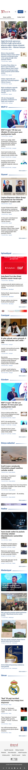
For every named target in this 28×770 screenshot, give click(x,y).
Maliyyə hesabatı (19, 750)
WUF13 (4, 107)
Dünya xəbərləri (8, 443)
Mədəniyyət (6, 570)
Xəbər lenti (21, 17)
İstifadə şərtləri (6, 755)
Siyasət (4, 174)
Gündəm (5, 380)
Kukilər (24, 755)
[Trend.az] (5, 11)
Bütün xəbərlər (22, 170)
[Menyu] (25, 11)
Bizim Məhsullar (12, 752)
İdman (4, 675)
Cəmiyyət (5, 315)
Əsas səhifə (7, 17)
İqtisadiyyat (6, 253)
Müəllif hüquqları (22, 752)
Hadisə (4, 509)
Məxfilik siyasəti (16, 755)
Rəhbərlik (3, 752)
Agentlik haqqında (8, 750)
